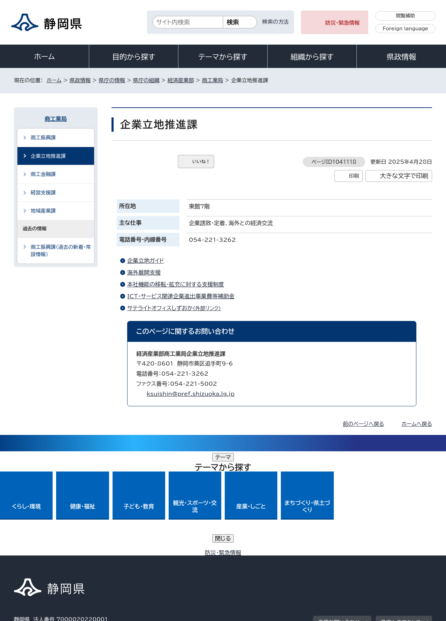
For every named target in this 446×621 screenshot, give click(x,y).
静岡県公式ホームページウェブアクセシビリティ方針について (246, 561)
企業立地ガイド (145, 260)
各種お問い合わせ (339, 518)
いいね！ (201, 161)
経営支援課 (43, 192)
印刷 (354, 175)
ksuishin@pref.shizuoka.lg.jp (190, 394)
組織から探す (312, 57)
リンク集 (350, 561)
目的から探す (133, 57)
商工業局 (212, 80)
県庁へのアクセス (401, 518)
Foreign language (405, 28)
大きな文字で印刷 (404, 176)
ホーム (44, 56)
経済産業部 (181, 80)
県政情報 (401, 57)
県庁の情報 (112, 80)
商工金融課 (43, 174)
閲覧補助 (405, 15)
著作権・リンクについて (46, 561)
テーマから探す (222, 57)
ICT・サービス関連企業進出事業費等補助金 (180, 296)
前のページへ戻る (363, 424)
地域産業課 (43, 210)
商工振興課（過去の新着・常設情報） (61, 250)
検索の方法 (275, 21)
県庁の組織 (146, 80)
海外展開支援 (144, 272)
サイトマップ (399, 561)
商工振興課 (43, 137)
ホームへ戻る (417, 424)
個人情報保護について (124, 561)
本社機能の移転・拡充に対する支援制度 (175, 284)
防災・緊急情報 (342, 22)
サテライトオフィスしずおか (177, 308)
